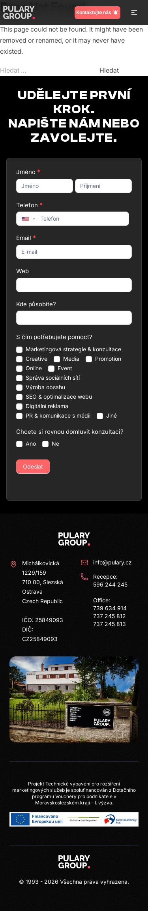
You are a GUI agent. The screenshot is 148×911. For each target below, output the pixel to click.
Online (29, 368)
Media (66, 358)
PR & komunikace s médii (53, 415)
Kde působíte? (36, 304)
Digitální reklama (42, 406)
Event (60, 368)
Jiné (107, 415)
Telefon (29, 205)
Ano (26, 443)
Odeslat (33, 466)
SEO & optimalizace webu (54, 396)
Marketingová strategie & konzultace (68, 349)
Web (22, 271)
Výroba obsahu (40, 387)
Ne (50, 443)
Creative (31, 358)
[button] (134, 13)
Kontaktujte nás (97, 12)
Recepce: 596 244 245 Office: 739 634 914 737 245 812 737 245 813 (104, 600)
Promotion (103, 358)
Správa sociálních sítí (48, 377)
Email (26, 238)
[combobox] (28, 218)
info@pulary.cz (106, 562)
